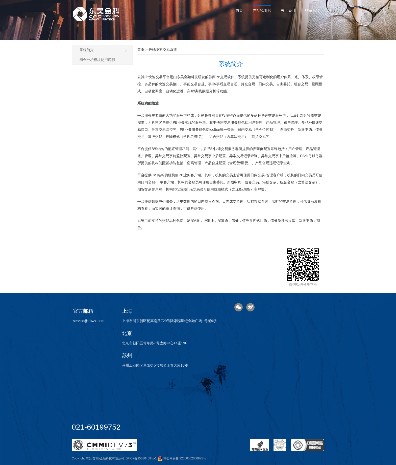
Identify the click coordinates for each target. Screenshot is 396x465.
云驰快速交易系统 (162, 50)
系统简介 (104, 50)
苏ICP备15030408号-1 (141, 458)
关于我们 (288, 10)
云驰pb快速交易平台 (153, 77)
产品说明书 (262, 11)
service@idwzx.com (88, 321)
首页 (239, 10)
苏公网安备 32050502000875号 (182, 458)
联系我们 (312, 10)
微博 (250, 307)
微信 (238, 307)
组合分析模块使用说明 (97, 60)
